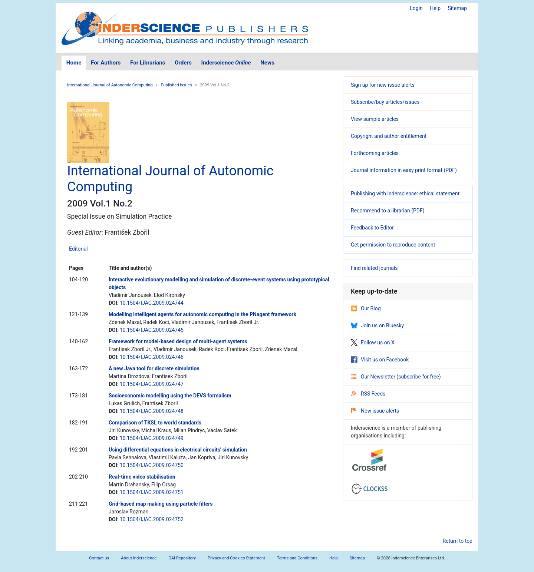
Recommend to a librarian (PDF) (388, 211)
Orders (183, 62)
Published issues (176, 85)
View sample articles (375, 119)
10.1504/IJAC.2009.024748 (152, 411)
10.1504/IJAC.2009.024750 (152, 465)
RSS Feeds (368, 394)
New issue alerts (375, 411)
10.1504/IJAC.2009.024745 (152, 330)
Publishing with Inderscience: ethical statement (405, 193)
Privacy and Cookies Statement (236, 558)
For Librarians (147, 62)
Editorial (78, 249)
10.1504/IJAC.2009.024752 (152, 519)
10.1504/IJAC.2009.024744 (152, 303)
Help (435, 8)
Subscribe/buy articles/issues (385, 102)
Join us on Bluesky (377, 325)
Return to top (457, 541)
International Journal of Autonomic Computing (110, 85)
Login (416, 8)
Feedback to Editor (372, 228)
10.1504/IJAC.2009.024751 (152, 492)
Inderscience (226, 62)
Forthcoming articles (375, 153)
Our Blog (366, 308)
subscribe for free (418, 377)
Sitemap (457, 8)
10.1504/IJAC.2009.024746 (152, 357)
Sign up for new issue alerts (383, 85)
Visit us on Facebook (380, 360)
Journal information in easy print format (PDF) (404, 170)
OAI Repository (182, 558)
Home (74, 62)
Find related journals (374, 268)
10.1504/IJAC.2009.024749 (152, 438)
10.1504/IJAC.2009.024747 (152, 384)
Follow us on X (373, 342)
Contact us (99, 558)
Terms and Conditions (297, 558)
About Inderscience (138, 558)
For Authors (106, 62)
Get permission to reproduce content (393, 245)
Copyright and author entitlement (388, 136)
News (267, 62)
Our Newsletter (373, 377)
